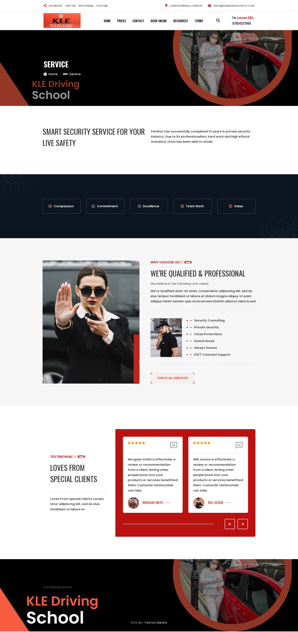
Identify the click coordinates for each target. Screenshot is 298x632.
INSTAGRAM (86, 6)
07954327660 (241, 23)
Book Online (159, 21)
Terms (198, 21)
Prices (121, 21)
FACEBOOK (55, 6)
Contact (138, 21)
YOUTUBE (102, 6)
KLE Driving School (58, 587)
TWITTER (70, 6)
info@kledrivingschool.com (231, 6)
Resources (180, 21)
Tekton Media (155, 623)
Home (107, 21)
